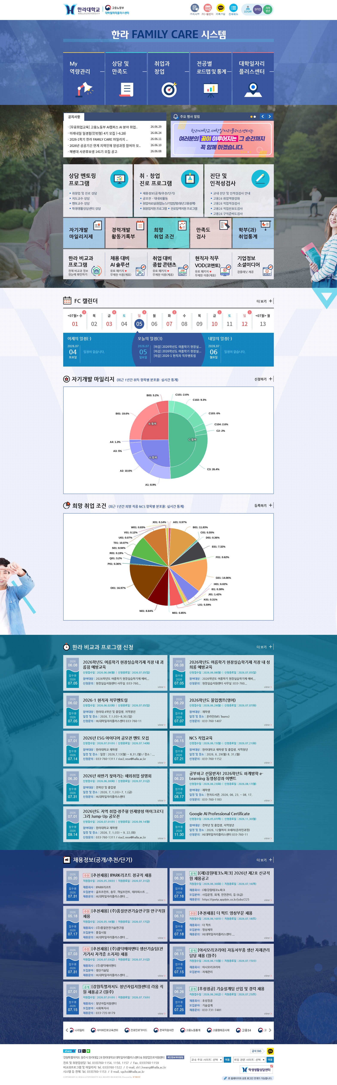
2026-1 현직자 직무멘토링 (105, 700)
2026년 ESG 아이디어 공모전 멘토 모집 (116, 738)
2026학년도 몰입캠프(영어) (212, 700)
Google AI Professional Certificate (219, 813)
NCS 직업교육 (201, 738)
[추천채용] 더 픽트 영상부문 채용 (221, 913)
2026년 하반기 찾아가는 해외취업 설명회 (117, 775)
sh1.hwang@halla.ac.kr (151, 1067)
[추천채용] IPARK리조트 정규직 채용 (117, 875)
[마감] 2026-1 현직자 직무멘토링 (175, 355)
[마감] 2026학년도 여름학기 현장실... (177, 346)
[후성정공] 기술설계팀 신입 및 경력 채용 (227, 988)
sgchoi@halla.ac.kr (132, 1071)
